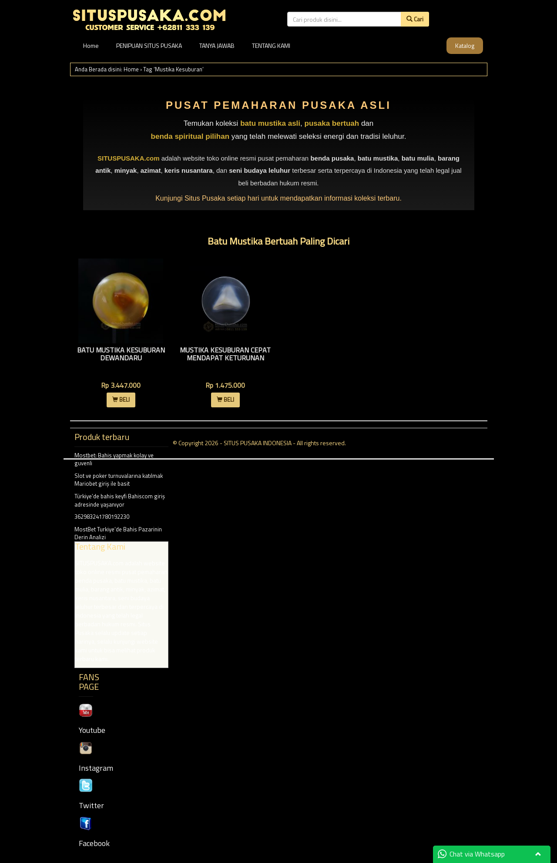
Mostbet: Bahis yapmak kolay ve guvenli (114, 459)
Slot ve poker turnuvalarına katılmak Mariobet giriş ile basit (118, 479)
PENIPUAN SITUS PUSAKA (149, 45)
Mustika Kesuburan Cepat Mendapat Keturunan (225, 354)
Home (91, 45)
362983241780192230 (101, 516)
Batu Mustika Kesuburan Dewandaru (121, 354)
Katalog (464, 45)
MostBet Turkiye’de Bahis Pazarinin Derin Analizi (121, 596)
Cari (414, 19)
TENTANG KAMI (271, 45)
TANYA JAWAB (217, 45)
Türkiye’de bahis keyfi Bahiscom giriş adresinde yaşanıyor (119, 500)
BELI (121, 399)
